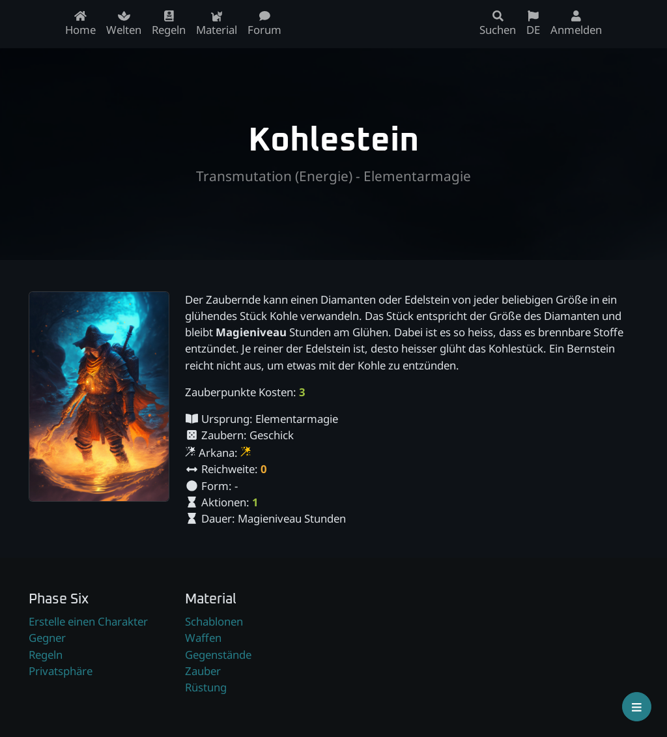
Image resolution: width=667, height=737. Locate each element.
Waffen (203, 637)
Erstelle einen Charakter (88, 621)
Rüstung (206, 687)
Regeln (46, 654)
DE (533, 23)
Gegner (47, 637)
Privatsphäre (60, 670)
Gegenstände (218, 654)
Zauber (203, 670)
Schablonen (214, 621)
